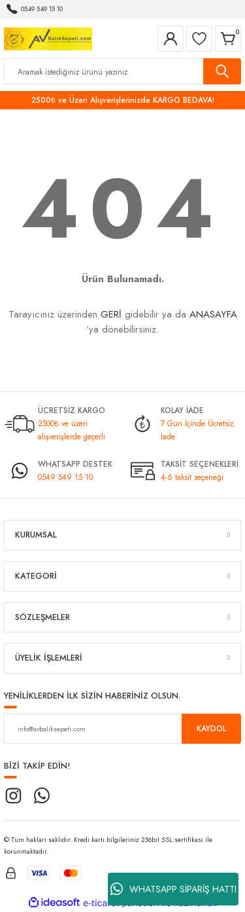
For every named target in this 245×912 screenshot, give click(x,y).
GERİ (111, 314)
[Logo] (48, 38)
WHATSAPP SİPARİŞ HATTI (173, 889)
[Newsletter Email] (122, 729)
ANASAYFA (213, 314)
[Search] (122, 71)
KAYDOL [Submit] (211, 728)
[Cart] (228, 39)
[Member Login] (170, 39)
